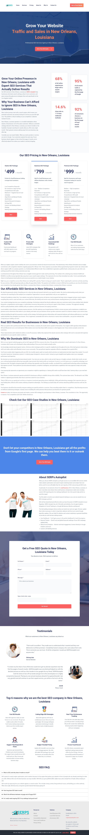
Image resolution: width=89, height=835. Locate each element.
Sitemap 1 (12, 825)
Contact (36, 815)
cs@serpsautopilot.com (72, 817)
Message (20, 577)
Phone (20, 569)
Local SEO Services (55, 815)
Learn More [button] (65, 832)
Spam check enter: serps (24, 596)
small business (65, 488)
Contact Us (53, 5)
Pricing (31, 5)
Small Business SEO (55, 813)
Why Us (46, 5)
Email (48, 561)
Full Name (21, 561)
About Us (38, 5)
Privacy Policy (37, 822)
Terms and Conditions (39, 820)
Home (17, 5)
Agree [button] (73, 832)
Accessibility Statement (40, 818)
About (35, 813)
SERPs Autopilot (31, 92)
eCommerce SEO (54, 818)
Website (48, 569)
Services (24, 5)
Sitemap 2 (16, 825)
